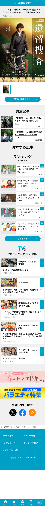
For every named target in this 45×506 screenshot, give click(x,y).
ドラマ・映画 (15, 427)
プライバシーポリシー (13, 450)
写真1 (34, 427)
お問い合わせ (9, 443)
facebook (22, 412)
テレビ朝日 (8, 436)
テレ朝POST (22, 3)
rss (32, 412)
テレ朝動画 (30, 436)
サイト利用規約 (32, 443)
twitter (13, 412)
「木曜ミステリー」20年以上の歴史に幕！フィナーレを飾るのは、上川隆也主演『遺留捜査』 (26, 427)
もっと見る (22, 239)
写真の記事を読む (22, 99)
